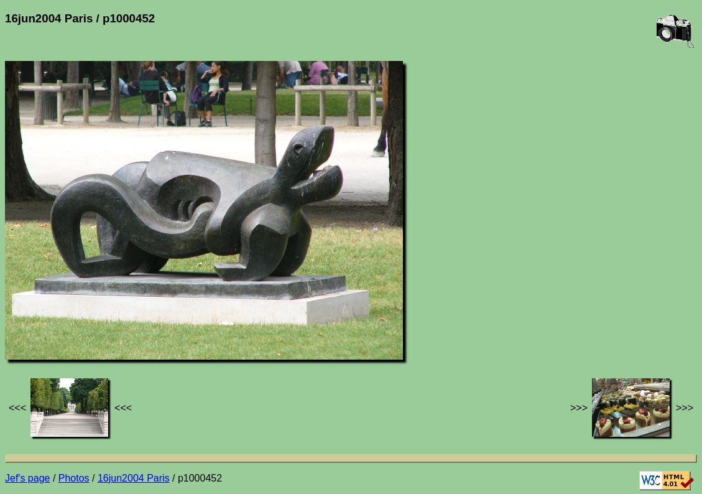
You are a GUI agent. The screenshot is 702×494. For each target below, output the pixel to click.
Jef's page (27, 478)
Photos (74, 478)
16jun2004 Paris (134, 478)
